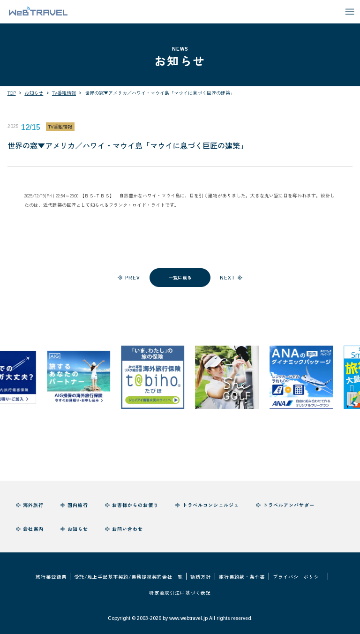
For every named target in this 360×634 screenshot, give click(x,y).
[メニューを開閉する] (349, 11)
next (227, 277)
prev (132, 277)
